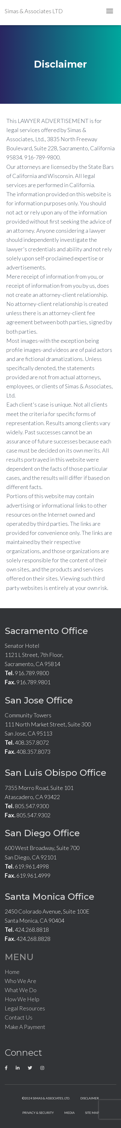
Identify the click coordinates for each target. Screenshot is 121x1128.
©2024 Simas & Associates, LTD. (46, 1098)
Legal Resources (25, 1008)
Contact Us (18, 1017)
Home (12, 971)
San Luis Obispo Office (55, 772)
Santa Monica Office (49, 896)
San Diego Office (42, 833)
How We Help (22, 999)
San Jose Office (39, 700)
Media (69, 1112)
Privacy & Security (38, 1112)
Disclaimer (89, 1098)
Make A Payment (25, 1026)
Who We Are (20, 980)
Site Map (92, 1112)
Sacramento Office (46, 630)
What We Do (21, 989)
